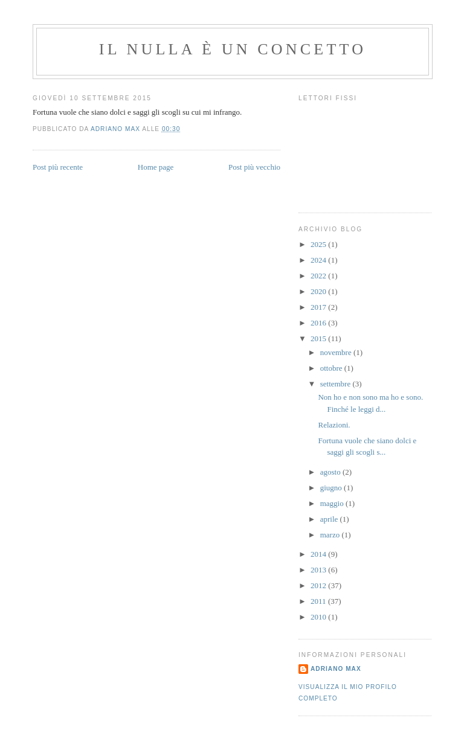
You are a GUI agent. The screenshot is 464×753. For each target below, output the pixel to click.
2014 (319, 554)
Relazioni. (334, 424)
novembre (336, 352)
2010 (319, 616)
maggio (333, 503)
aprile (330, 519)
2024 (319, 259)
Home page (156, 166)
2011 (319, 601)
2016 (319, 322)
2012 (319, 585)
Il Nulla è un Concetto (232, 49)
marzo (331, 534)
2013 (319, 569)
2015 (319, 338)
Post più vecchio (254, 166)
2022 (319, 275)
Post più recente (58, 166)
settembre (336, 383)
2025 (319, 244)
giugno (332, 487)
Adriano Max (336, 668)
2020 (319, 291)
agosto (331, 471)
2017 (319, 307)
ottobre (332, 368)
